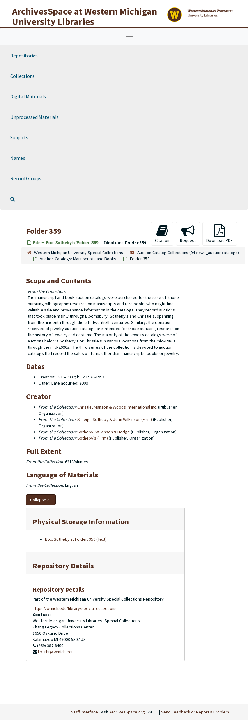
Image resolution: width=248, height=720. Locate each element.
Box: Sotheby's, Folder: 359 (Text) (76, 539)
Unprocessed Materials (34, 117)
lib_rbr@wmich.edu (56, 652)
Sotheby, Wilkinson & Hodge (103, 432)
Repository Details (63, 565)
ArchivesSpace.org (127, 712)
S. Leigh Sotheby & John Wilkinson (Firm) (114, 419)
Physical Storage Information (81, 521)
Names (17, 158)
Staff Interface (84, 712)
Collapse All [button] (41, 500)
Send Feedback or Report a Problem (195, 712)
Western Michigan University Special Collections (78, 252)
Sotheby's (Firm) (92, 438)
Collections (22, 76)
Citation (162, 233)
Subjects (19, 137)
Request (188, 233)
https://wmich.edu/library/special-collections (75, 608)
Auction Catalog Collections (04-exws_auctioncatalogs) (188, 252)
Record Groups (25, 178)
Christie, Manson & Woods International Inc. (117, 407)
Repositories (24, 55)
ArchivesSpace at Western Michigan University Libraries (84, 16)
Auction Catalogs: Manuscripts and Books (78, 259)
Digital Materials (28, 96)
